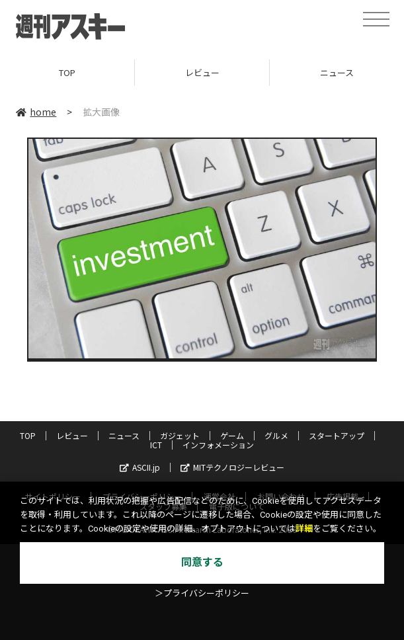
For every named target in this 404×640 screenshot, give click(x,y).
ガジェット (180, 435)
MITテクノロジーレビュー (232, 467)
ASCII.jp (140, 467)
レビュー (202, 72)
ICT (156, 444)
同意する (202, 562)
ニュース (124, 435)
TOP (67, 72)
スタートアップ (336, 435)
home (36, 111)
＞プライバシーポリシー (202, 593)
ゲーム (232, 435)
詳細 (304, 529)
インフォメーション (218, 444)
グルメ (276, 435)
